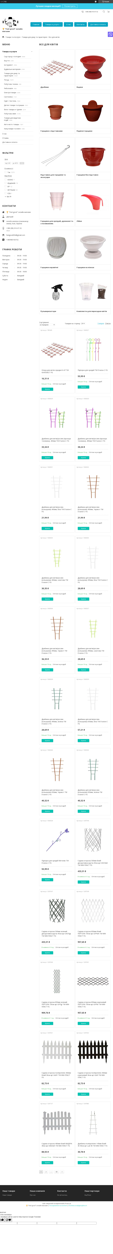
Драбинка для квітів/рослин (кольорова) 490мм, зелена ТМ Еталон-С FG (54, 721)
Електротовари (10, 92)
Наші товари (7, 1195)
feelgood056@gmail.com (15, 235)
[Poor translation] (8, 1220)
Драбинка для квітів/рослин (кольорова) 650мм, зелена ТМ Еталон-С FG (90, 792)
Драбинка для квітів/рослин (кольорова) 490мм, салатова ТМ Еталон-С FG (91, 650)
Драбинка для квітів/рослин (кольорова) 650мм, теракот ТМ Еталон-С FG (54, 792)
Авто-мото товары (11, 124)
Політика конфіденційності (78, 1206)
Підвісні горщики (84, 131)
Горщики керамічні (49, 267)
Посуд (6, 80)
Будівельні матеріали (12, 69)
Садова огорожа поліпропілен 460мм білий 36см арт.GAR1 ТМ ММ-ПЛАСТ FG (56, 1075)
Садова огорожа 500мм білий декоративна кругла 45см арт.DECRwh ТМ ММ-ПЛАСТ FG (93, 863)
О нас (68, 24)
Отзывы (5, 138)
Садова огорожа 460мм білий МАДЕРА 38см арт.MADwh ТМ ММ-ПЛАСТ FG (57, 1144)
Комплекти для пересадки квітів (92, 311)
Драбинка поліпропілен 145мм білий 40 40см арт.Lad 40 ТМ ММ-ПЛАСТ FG (92, 1144)
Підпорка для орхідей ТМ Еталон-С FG (93, 370)
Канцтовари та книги (12, 129)
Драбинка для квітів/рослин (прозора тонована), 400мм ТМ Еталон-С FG (56, 440)
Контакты (81, 24)
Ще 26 (9, 196)
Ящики (80, 87)
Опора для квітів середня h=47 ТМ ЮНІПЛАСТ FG (55, 371)
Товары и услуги (52, 24)
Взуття (7, 61)
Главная (36, 24)
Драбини (44, 87)
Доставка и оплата (98, 24)
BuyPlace (88, 1195)
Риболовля (8, 88)
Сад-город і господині (12, 56)
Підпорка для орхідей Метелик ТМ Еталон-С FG (55, 862)
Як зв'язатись (62, 1195)
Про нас (33, 1195)
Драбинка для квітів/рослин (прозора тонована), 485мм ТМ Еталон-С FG (92, 440)
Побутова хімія (10, 114)
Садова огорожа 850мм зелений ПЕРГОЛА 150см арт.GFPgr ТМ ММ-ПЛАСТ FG (55, 1004)
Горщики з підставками (51, 131)
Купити (47, 389)
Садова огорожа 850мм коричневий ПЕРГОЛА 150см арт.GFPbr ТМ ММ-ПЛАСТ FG (92, 1004)
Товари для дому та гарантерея (34, 37)
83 (56, 1172)
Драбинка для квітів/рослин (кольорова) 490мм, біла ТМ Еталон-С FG (93, 580)
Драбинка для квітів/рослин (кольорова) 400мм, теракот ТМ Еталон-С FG (90, 509)
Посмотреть (70, 6)
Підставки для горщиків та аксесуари (53, 176)
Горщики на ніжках (85, 267)
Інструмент (8, 65)
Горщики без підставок (87, 175)
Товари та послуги (13, 37)
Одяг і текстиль (10, 101)
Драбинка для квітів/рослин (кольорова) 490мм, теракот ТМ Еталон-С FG (54, 650)
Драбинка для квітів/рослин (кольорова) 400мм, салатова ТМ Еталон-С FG (55, 580)
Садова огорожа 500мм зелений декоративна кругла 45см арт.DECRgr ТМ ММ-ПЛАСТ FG (56, 933)
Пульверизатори (48, 311)
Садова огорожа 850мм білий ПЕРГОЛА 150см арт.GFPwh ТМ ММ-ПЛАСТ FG (92, 933)
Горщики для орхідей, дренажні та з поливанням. (56, 222)
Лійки (79, 221)
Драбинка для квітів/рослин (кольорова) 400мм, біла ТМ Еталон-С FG (57, 509)
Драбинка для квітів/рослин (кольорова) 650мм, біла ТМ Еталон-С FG (93, 721)
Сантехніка (8, 97)
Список (108, 323)
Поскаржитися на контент (58, 1206)
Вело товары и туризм (13, 109)
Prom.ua (68, 1203)
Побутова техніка (11, 84)
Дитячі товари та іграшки (14, 105)
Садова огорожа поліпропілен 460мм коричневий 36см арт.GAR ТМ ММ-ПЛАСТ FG (92, 1075)
